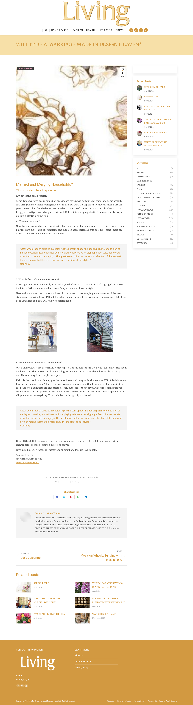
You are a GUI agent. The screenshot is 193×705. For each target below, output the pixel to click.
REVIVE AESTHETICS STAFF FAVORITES (157, 108)
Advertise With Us (83, 661)
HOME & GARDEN (25, 68)
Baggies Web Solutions (168, 701)
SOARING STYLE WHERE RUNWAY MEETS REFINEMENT (108, 600)
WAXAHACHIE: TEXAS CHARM (50, 614)
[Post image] (23, 587)
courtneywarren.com (27, 462)
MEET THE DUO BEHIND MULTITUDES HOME (47, 600)
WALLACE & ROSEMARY (155, 132)
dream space (66, 482)
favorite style (76, 482)
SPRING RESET (41, 583)
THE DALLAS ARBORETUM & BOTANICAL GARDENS (107, 585)
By (78, 477)
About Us (79, 655)
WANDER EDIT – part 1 (104, 614)
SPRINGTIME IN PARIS (154, 87)
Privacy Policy (81, 667)
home (84, 482)
